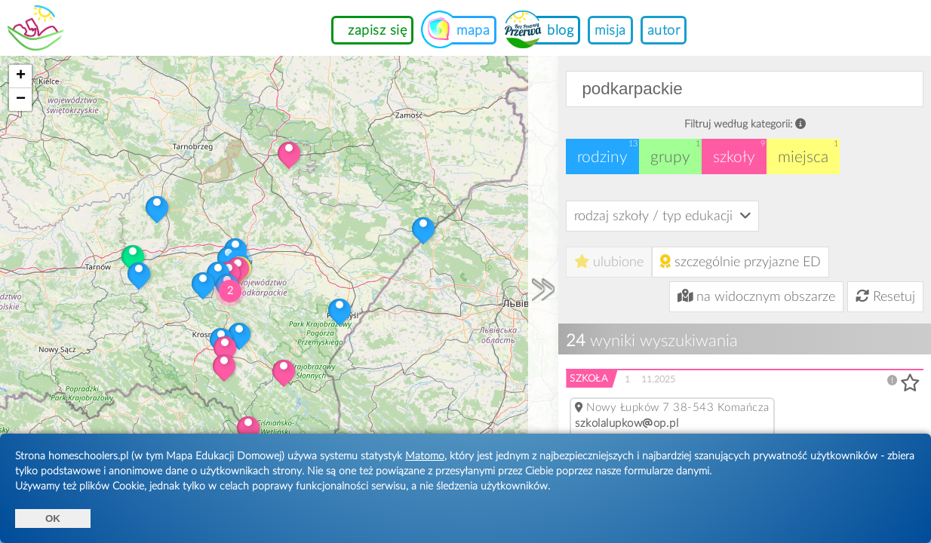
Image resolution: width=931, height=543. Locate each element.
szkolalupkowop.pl (626, 423)
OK (52, 518)
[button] (289, 153)
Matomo (424, 456)
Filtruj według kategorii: (745, 124)
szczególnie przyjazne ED (740, 261)
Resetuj (885, 297)
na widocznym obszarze (756, 296)
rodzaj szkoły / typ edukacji (662, 215)
